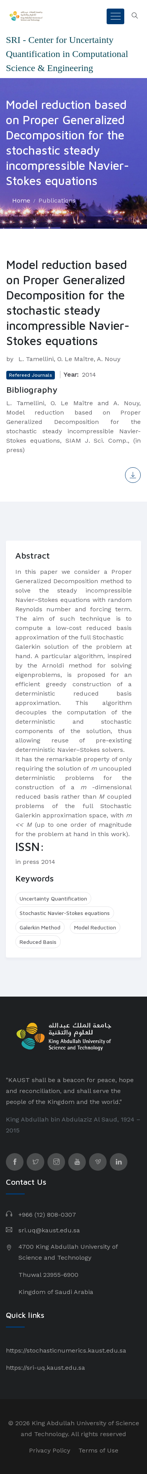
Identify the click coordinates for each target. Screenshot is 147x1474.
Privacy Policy (49, 1450)
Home (21, 200)
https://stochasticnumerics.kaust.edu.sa (66, 1350)
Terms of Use (98, 1450)
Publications (57, 200)
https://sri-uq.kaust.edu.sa (45, 1367)
